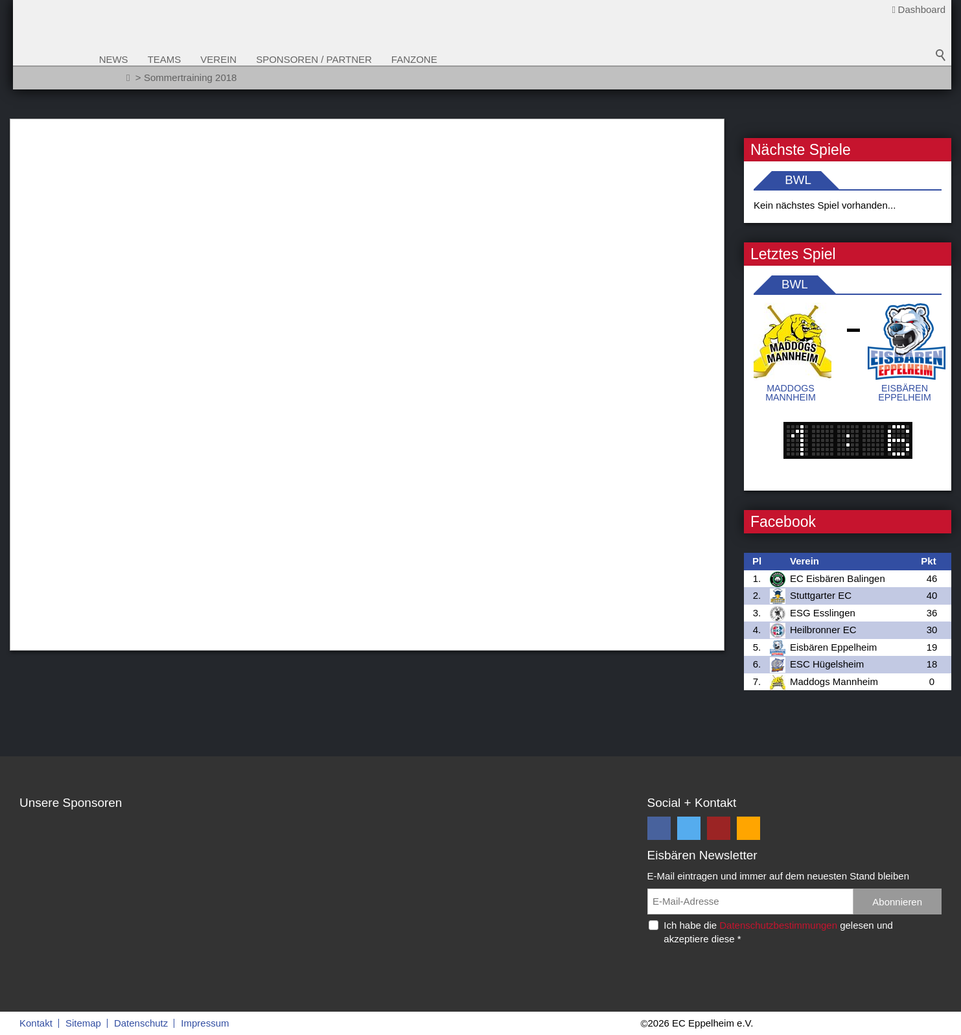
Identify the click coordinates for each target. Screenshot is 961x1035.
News (141, 59)
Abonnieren (897, 901)
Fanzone (442, 59)
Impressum (205, 1023)
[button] (659, 828)
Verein (246, 59)
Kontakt (35, 1023)
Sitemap (83, 1023)
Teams (192, 59)
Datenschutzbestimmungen (778, 925)
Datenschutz (141, 1023)
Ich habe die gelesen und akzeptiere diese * (778, 932)
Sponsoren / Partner (342, 59)
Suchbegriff (941, 64)
